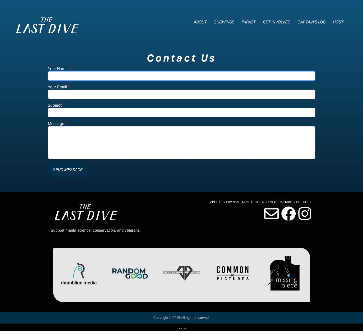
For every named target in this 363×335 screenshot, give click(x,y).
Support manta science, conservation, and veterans (95, 230)
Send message (68, 169)
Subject (55, 105)
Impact (249, 22)
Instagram (304, 213)
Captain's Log (312, 22)
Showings (224, 22)
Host (338, 22)
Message (56, 123)
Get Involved (276, 22)
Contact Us (271, 213)
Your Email (57, 87)
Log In (181, 329)
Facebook (288, 213)
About (200, 22)
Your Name (58, 68)
